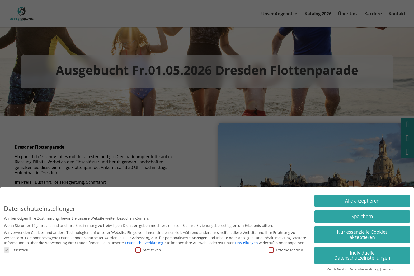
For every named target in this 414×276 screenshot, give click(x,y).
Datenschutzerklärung (144, 242)
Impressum (390, 269)
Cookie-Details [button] (337, 269)
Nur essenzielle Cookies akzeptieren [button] (362, 234)
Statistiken (148, 249)
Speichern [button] (362, 216)
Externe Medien (286, 249)
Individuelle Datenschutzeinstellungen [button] (362, 255)
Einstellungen (246, 242)
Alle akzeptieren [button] (362, 200)
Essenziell (16, 249)
